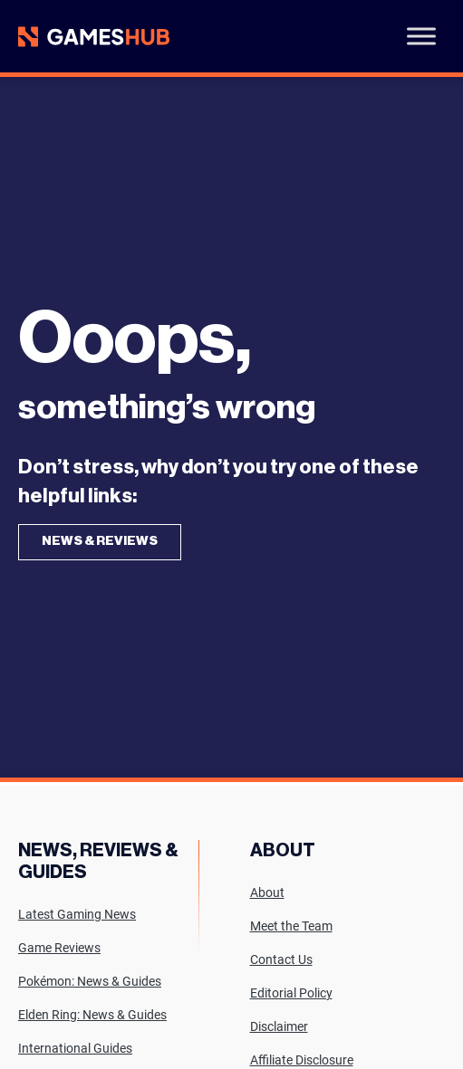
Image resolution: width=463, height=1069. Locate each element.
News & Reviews (100, 541)
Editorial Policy (291, 993)
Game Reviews (59, 947)
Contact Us (281, 959)
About (267, 892)
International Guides (75, 1048)
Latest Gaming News (77, 914)
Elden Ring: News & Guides (92, 1014)
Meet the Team (291, 926)
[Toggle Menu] (421, 35)
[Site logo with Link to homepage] (93, 36)
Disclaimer (279, 1026)
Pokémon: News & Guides (89, 981)
